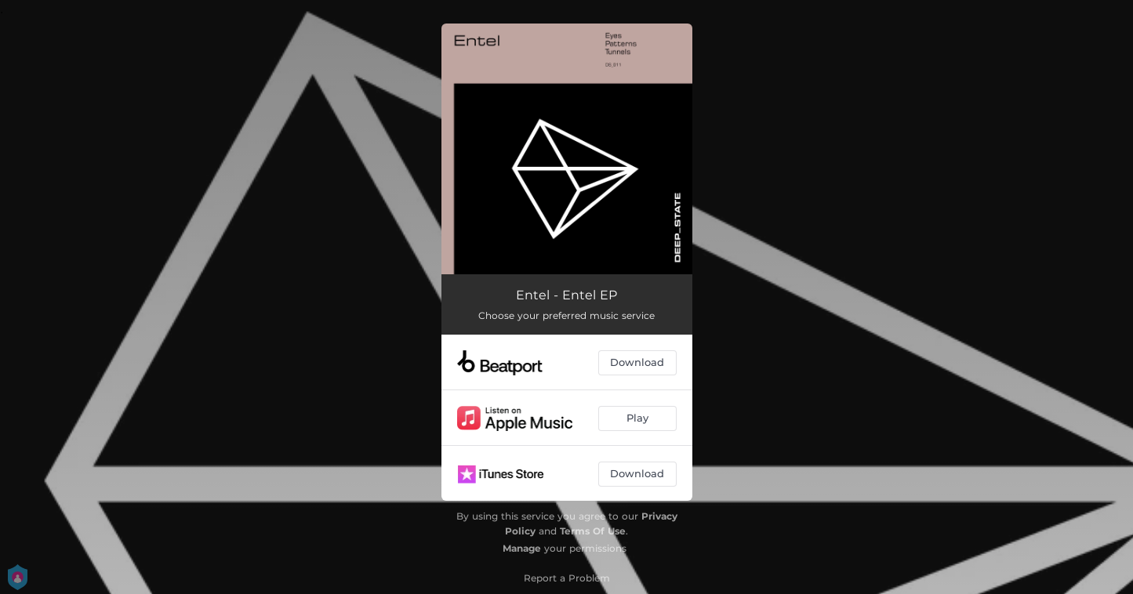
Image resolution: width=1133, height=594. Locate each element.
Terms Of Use (593, 531)
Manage (522, 548)
